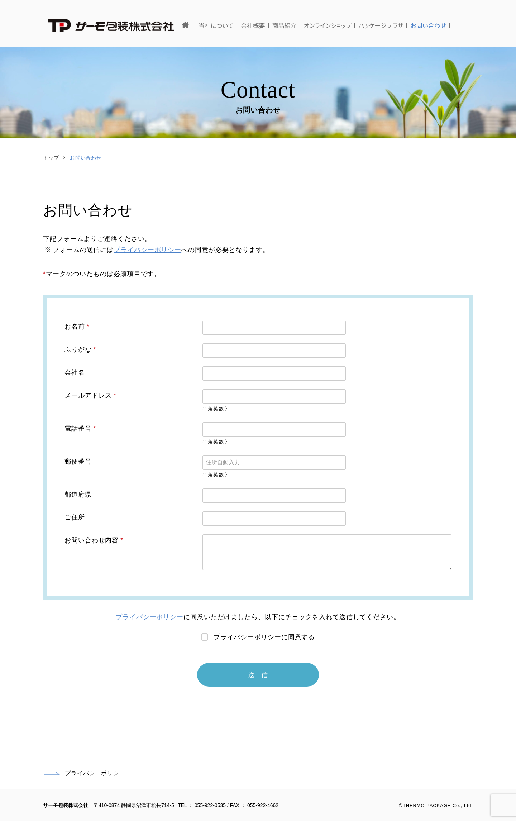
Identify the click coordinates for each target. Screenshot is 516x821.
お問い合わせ (451, 25)
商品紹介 (307, 25)
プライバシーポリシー (147, 249)
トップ (51, 158)
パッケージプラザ (404, 25)
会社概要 (276, 25)
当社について (239, 25)
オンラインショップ (350, 25)
